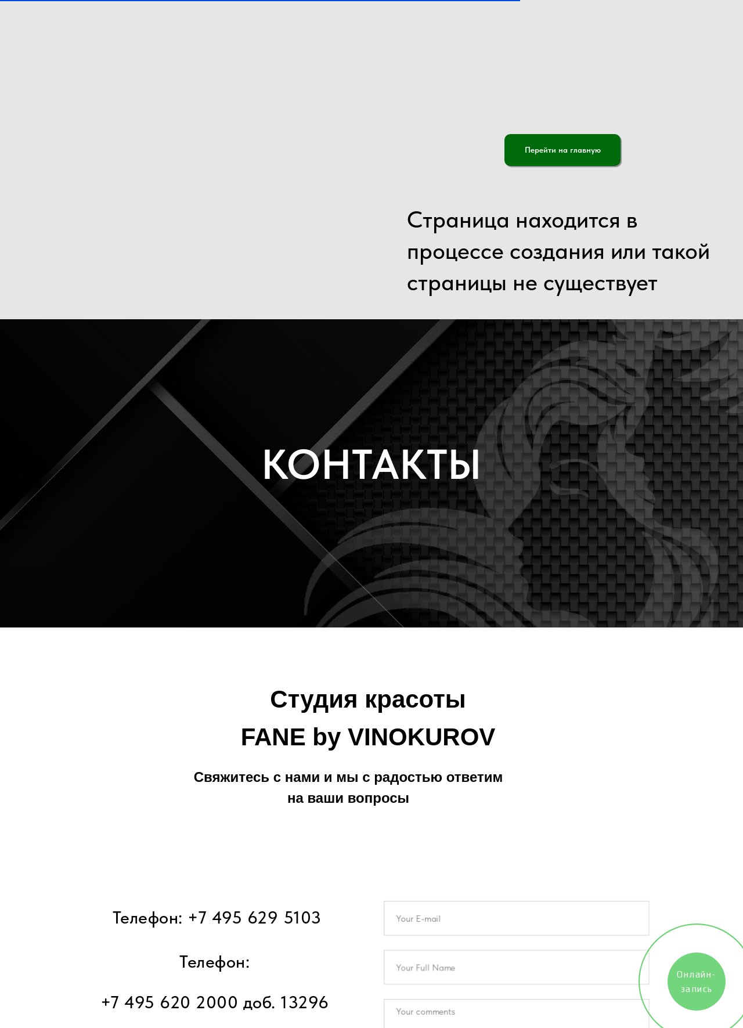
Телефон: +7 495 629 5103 (217, 917)
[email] (516, 921)
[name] (516, 968)
